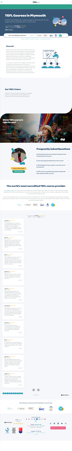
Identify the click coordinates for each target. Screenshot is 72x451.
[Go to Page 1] (4, 393)
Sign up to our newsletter (58, 428)
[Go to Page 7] (16, 393)
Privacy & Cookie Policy (40, 432)
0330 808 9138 (38, 424)
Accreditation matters (9, 190)
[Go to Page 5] (12, 393)
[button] (1, 2)
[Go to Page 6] (14, 393)
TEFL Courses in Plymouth (45, 39)
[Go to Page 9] (20, 393)
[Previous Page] (33, 390)
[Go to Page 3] (8, 393)
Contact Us (36, 434)
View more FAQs (18, 171)
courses (26, 39)
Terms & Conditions (30, 432)
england (37, 39)
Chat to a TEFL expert (18, 168)
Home (22, 39)
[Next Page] (38, 390)
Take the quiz (9, 133)
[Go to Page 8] (18, 393)
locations (31, 39)
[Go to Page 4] (10, 393)
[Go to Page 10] (22, 393)
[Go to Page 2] (6, 393)
